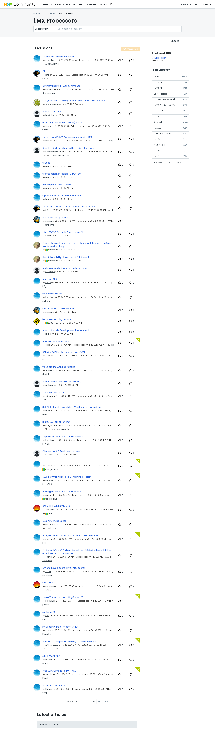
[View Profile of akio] (44, 359)
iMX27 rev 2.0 (49, 582)
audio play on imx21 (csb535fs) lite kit (62, 122)
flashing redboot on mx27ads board (61, 491)
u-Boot (46, 162)
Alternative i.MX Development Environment (65, 330)
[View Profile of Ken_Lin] (49, 440)
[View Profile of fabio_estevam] (52, 469)
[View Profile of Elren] (47, 410)
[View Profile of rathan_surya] (51, 645)
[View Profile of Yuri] (50, 513)
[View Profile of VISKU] (47, 465)
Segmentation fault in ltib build (58, 56)
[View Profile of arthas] (48, 590)
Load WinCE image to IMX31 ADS (59, 670)
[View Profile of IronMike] (49, 480)
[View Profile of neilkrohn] (46, 301)
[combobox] (119, 29)
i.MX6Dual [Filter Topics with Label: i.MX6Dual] (158, 110)
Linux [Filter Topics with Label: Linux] (156, 76)
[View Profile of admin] (48, 89)
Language (185, 4)
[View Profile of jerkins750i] (47, 484)
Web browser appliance (55, 217)
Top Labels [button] (160, 70)
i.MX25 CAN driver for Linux (56, 421)
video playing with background (58, 366)
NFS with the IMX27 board (56, 506)
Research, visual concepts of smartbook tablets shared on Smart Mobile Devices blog (77, 245)
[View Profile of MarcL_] (57, 648)
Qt (43, 71)
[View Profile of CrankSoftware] (52, 104)
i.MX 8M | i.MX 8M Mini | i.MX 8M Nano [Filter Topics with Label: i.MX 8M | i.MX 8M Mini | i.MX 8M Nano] (166, 99)
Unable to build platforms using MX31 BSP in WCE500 (70, 641)
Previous (160, 162)
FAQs (197, 4)
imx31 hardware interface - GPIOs (60, 626)
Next (177, 162)
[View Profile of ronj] (47, 495)
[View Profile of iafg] (47, 74)
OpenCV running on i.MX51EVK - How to (63, 195)
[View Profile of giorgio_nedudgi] (53, 425)
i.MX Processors (159, 57)
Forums (47, 4)
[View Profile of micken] (49, 221)
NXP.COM (105, 4)
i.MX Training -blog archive (56, 319)
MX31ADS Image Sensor (54, 520)
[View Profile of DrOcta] (48, 659)
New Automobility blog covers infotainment (65, 257)
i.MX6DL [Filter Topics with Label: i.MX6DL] (157, 116)
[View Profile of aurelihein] (50, 509)
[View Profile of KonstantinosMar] (53, 151)
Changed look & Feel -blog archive (61, 451)
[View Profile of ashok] (48, 126)
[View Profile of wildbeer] (46, 129)
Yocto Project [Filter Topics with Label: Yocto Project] (160, 93)
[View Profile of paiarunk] (49, 601)
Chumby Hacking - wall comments (61, 86)
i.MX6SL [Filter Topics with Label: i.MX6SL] (157, 150)
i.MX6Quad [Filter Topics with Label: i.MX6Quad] (159, 82)
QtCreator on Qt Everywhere (58, 308)
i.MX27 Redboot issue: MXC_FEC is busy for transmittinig (72, 407)
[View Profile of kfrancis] (49, 524)
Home (36, 13)
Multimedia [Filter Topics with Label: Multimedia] (159, 144)
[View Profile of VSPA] (47, 355)
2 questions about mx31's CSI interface (62, 436)
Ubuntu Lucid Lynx (51, 111)
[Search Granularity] (45, 29)
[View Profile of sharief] (48, 370)
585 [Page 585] (86, 702)
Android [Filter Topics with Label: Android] (158, 122)
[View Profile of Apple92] (46, 399)
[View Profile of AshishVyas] (50, 528)
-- (43, 462)
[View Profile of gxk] (47, 344)
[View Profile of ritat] (47, 539)
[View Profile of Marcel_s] (46, 634)
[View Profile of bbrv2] (45, 78)
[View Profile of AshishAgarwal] (52, 64)
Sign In (207, 4)
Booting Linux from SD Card (56, 184)
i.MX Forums (49, 13)
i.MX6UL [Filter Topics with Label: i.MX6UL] (157, 128)
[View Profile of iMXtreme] (50, 271)
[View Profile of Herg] (47, 689)
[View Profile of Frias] (47, 166)
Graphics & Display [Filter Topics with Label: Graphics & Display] (163, 133)
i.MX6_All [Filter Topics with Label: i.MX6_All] (158, 88)
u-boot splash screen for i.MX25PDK (61, 173)
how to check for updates (56, 341)
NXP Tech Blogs (87, 4)
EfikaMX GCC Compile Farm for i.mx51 (62, 232)
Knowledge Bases (65, 4)
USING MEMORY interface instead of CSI (63, 352)
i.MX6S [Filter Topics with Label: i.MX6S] (157, 139)
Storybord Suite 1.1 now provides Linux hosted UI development (75, 100)
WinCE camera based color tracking (61, 381)
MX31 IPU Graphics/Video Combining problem (66, 476)
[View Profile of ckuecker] (49, 60)
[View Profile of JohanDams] (48, 224)
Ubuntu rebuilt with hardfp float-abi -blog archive (69, 148)
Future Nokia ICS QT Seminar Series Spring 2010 (67, 137)
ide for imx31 (48, 612)
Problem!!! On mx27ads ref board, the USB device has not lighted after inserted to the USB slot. (77, 552)
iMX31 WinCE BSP (51, 656)
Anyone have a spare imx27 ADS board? (63, 568)
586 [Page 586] (93, 702)
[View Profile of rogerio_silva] (51, 498)
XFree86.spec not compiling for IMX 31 (62, 597)
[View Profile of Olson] (48, 630)
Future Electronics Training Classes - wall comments (70, 206)
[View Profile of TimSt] (48, 571)
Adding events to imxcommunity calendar (64, 268)
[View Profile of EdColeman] (53, 323)
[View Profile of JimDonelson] (48, 93)
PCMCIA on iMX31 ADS (53, 685)
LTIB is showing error (53, 392)
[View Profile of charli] (48, 556)
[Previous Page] (69, 701)
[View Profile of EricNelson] (50, 115)
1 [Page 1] (76, 702)
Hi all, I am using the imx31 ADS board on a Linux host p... (71, 535)
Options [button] (174, 41)
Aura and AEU (49, 279)
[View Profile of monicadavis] (54, 249)
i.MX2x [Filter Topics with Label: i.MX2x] (156, 156)
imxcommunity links (53, 293)
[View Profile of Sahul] (48, 674)
